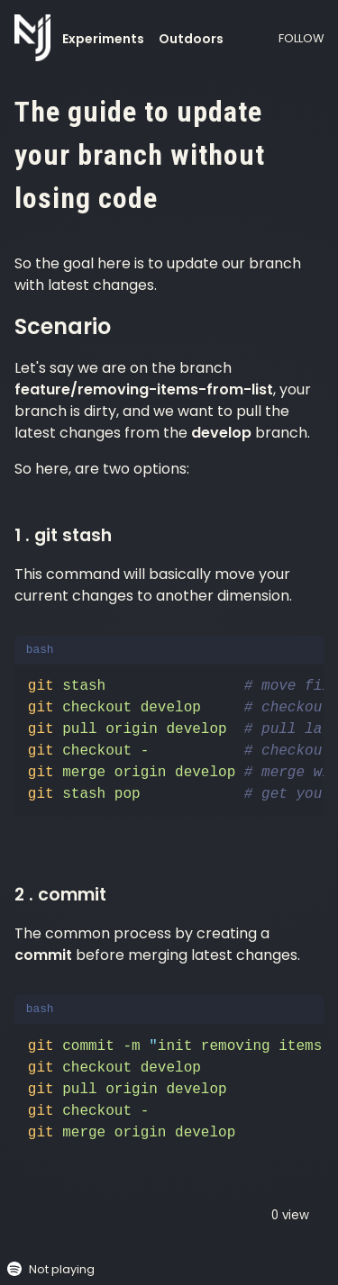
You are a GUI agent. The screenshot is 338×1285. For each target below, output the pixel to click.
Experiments (103, 39)
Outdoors (191, 39)
